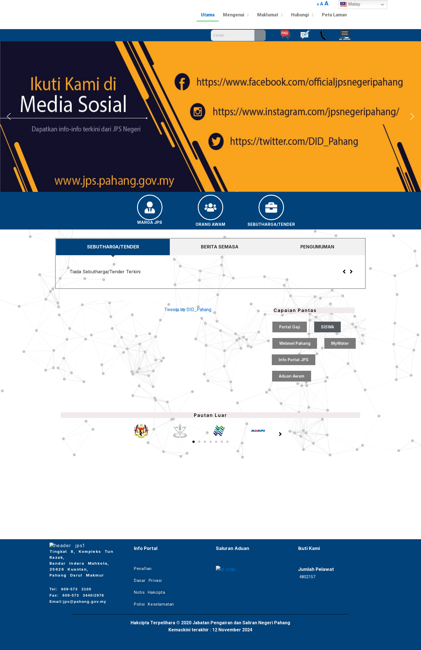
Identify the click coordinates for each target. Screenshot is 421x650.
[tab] (113, 247)
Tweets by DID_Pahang (187, 309)
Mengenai (236, 15)
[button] (8, 116)
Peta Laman (334, 15)
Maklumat (270, 15)
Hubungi (302, 15)
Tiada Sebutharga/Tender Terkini (105, 271)
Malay (350, 4)
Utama (207, 15)
